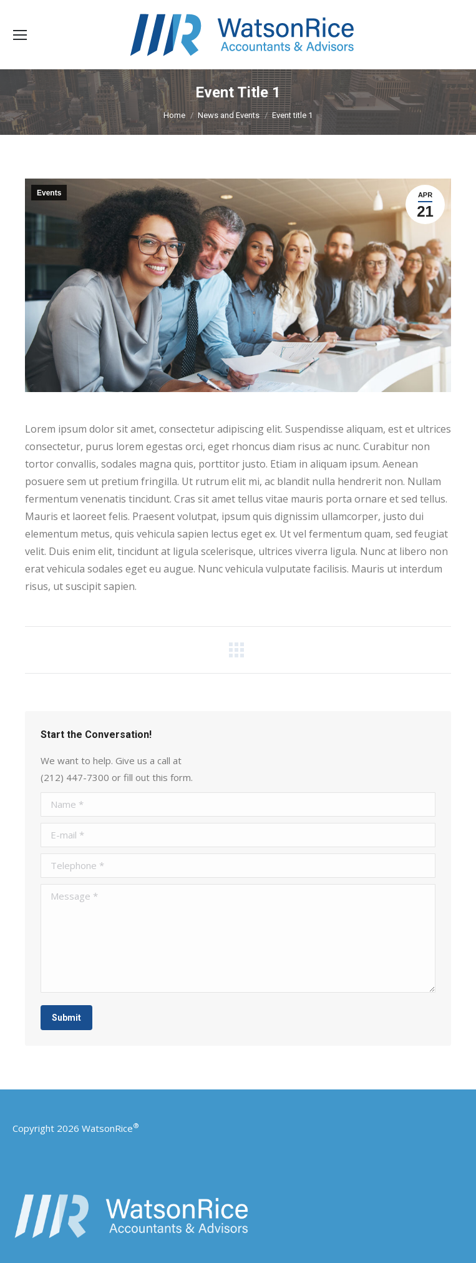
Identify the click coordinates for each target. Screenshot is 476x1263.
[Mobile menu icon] (19, 34)
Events (49, 193)
